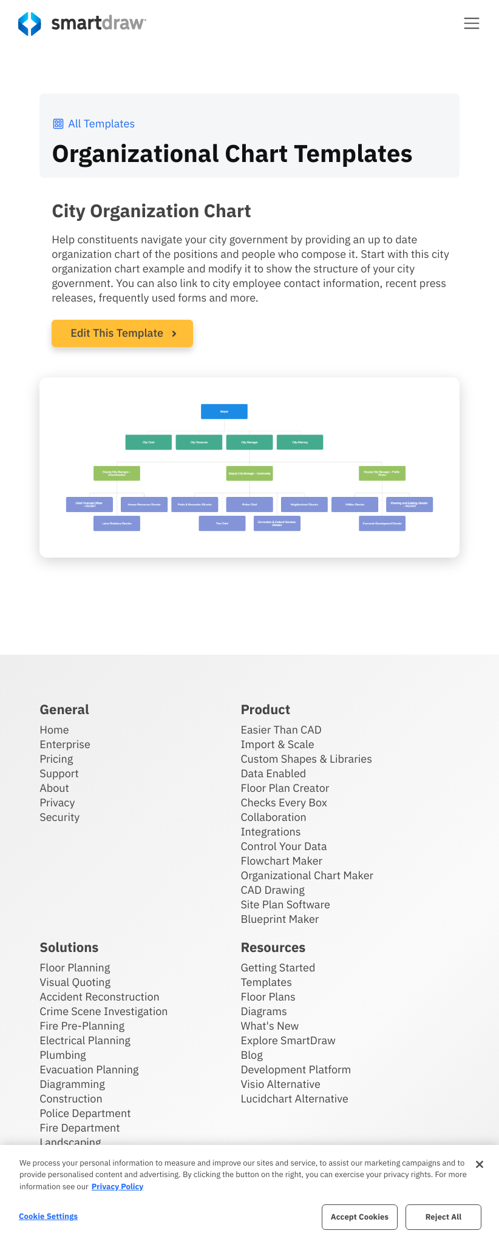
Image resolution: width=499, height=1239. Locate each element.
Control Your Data (283, 846)
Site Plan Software (285, 904)
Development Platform (295, 1069)
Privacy (57, 802)
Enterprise (64, 744)
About (54, 788)
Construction (70, 1099)
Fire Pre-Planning (81, 1026)
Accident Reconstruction (99, 997)
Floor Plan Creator (284, 788)
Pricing (56, 759)
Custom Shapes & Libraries (306, 759)
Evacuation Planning (88, 1069)
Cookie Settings (48, 1216)
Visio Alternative (280, 1084)
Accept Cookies (360, 1217)
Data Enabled (273, 773)
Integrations (270, 832)
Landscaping (70, 1142)
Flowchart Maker (281, 861)
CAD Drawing (272, 890)
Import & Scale (277, 744)
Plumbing (62, 1055)
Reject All (444, 1217)
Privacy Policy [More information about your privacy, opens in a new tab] (117, 1186)
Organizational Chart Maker (306, 875)
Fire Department (79, 1128)
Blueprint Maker (279, 919)
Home (54, 730)
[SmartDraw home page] (82, 24)
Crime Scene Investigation (103, 1011)
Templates (266, 982)
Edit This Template (116, 333)
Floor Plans (267, 997)
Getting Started (277, 967)
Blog (251, 1055)
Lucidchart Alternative (294, 1099)
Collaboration (273, 817)
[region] (249, 1192)
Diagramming (72, 1084)
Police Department (85, 1113)
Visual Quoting (74, 982)
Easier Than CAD (281, 730)
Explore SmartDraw (287, 1040)
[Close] (479, 1164)
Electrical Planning (85, 1040)
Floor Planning (74, 967)
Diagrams (263, 1011)
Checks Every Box (283, 802)
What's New (269, 1026)
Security (59, 817)
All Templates (93, 123)
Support (59, 773)
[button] (472, 23)
